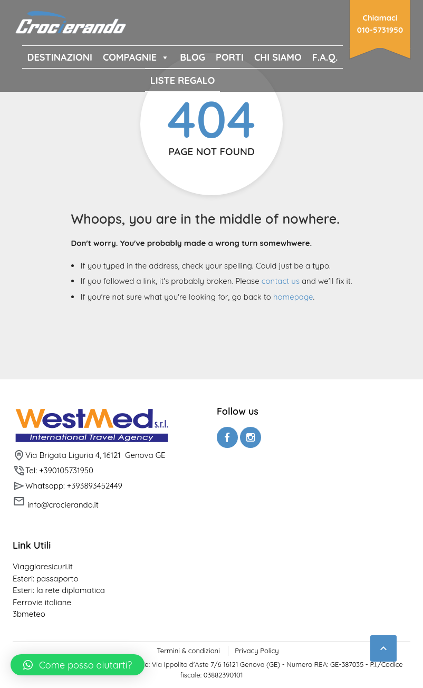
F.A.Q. (325, 57)
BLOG (192, 57)
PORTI (230, 57)
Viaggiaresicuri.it (43, 566)
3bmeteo (29, 614)
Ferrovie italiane (42, 602)
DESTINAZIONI (59, 57)
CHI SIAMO (278, 57)
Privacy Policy (256, 650)
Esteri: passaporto (45, 579)
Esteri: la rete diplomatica (59, 590)
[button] (78, 664)
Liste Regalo (182, 80)
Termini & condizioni (188, 650)
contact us (281, 281)
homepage (293, 297)
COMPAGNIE (136, 57)
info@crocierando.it (56, 502)
